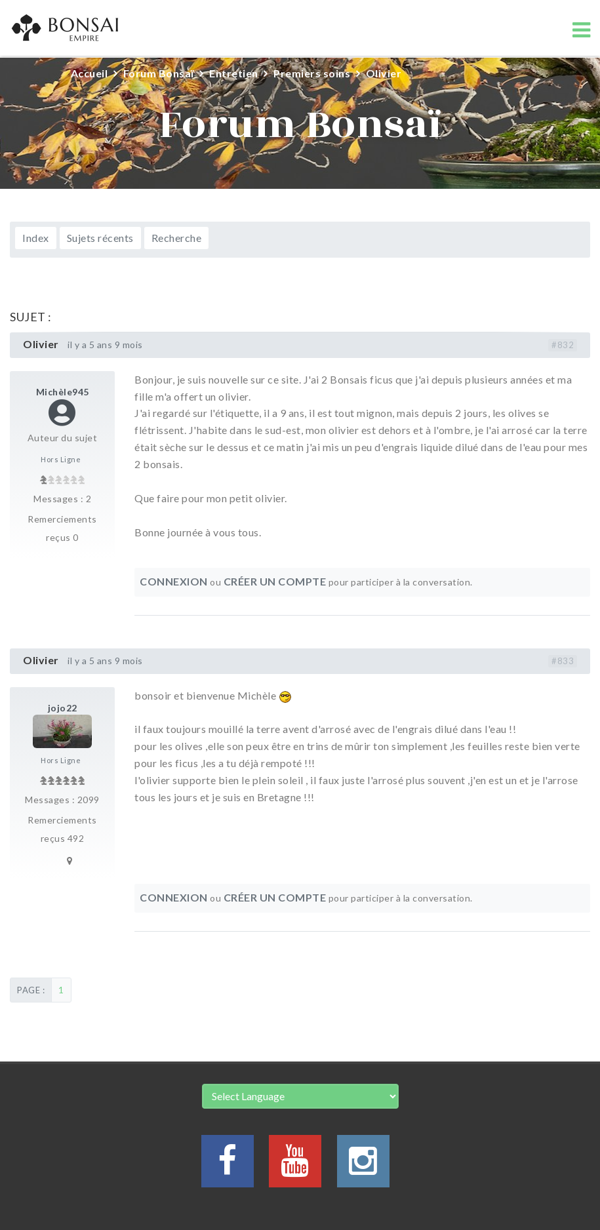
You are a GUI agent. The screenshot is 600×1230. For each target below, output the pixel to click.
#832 (562, 345)
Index (35, 237)
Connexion (174, 581)
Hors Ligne (61, 459)
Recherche (176, 237)
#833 (562, 661)
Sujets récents (100, 237)
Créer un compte (275, 581)
